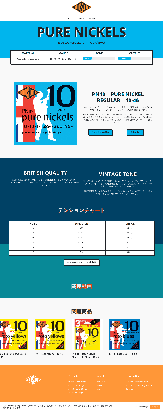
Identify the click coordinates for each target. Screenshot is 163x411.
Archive (100, 389)
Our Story (92, 18)
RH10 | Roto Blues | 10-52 (15, 353)
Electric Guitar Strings (77, 382)
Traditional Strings (75, 392)
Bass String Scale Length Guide (139, 385)
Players (81, 18)
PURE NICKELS (81, 35)
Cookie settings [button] (141, 407)
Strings (69, 18)
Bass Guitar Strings (76, 385)
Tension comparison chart (137, 382)
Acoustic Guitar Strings (77, 389)
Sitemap (129, 389)
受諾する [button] (155, 406)
